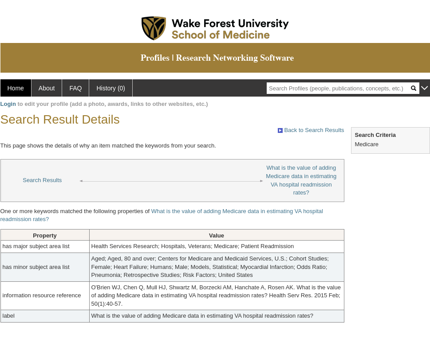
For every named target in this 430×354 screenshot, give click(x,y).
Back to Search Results (311, 130)
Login (8, 104)
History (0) (110, 88)
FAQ (75, 88)
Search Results (42, 180)
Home (16, 88)
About (47, 88)
